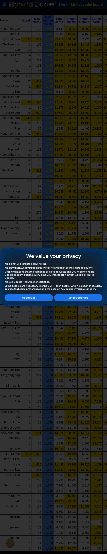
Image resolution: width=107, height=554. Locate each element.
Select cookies (78, 298)
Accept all (29, 298)
